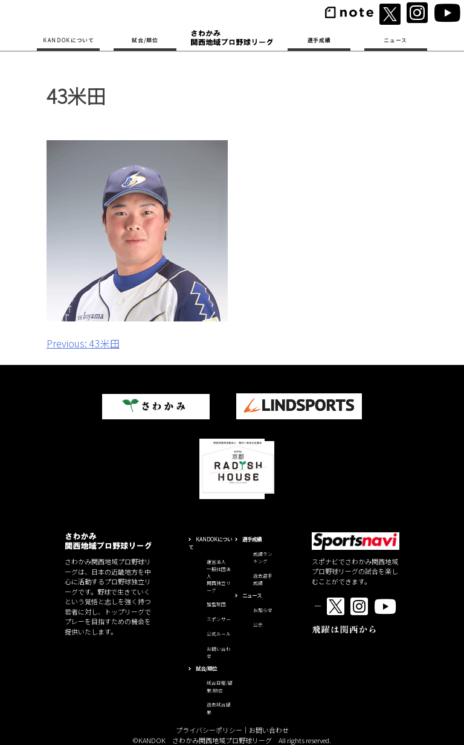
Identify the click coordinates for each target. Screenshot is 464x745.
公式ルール (219, 633)
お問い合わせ (269, 730)
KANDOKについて (68, 40)
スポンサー (219, 619)
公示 (258, 624)
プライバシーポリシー (209, 730)
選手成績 (319, 40)
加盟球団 (216, 604)
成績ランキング (262, 557)
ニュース (395, 40)
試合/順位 (145, 40)
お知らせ (262, 610)
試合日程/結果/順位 (220, 686)
